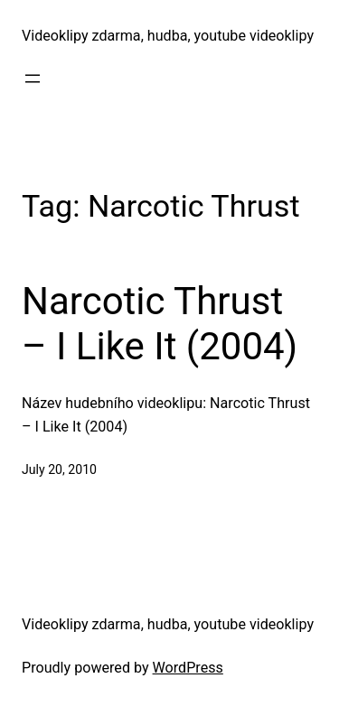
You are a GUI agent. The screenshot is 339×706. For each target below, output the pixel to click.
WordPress (188, 667)
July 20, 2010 (59, 469)
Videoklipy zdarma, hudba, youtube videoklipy (168, 35)
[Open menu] (32, 78)
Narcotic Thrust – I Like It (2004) (159, 323)
